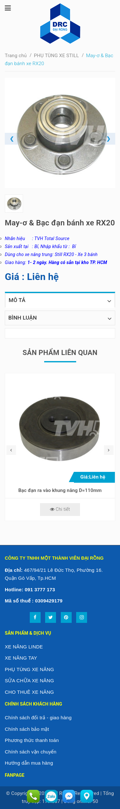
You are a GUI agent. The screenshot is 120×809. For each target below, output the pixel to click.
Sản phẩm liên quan (59, 353)
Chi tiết (60, 509)
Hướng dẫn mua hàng (29, 763)
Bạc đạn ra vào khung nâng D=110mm (60, 490)
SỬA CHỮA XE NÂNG (29, 680)
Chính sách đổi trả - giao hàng (38, 717)
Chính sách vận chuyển (30, 751)
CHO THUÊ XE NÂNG (29, 692)
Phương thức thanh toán (32, 740)
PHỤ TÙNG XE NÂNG (29, 669)
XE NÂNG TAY (21, 658)
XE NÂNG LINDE (24, 646)
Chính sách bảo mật (27, 729)
